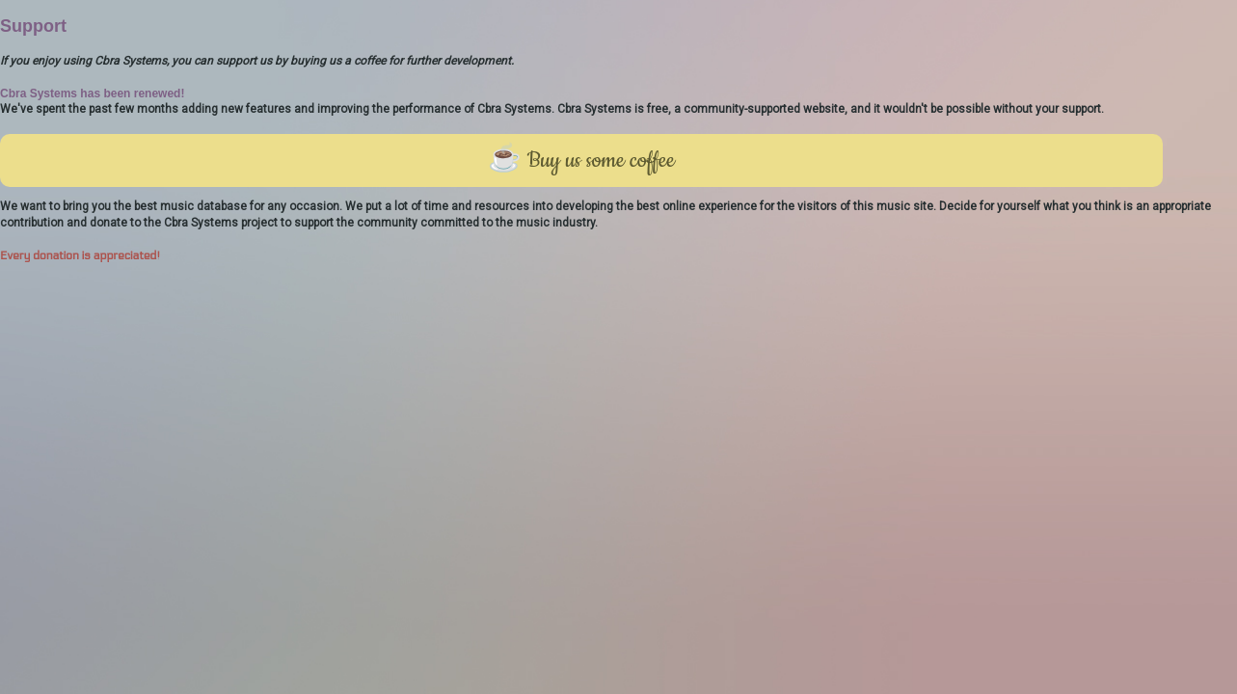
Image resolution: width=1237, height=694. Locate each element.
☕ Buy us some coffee (581, 160)
